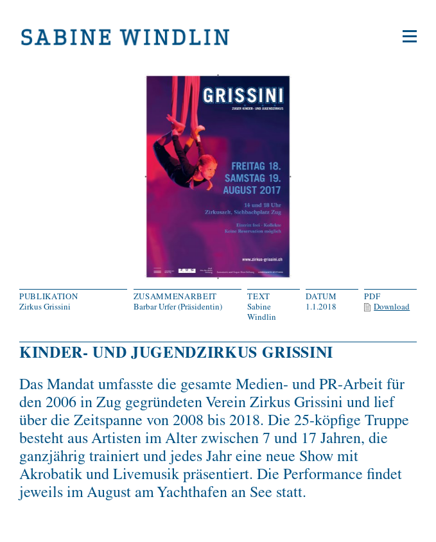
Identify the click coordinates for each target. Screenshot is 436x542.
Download (392, 306)
